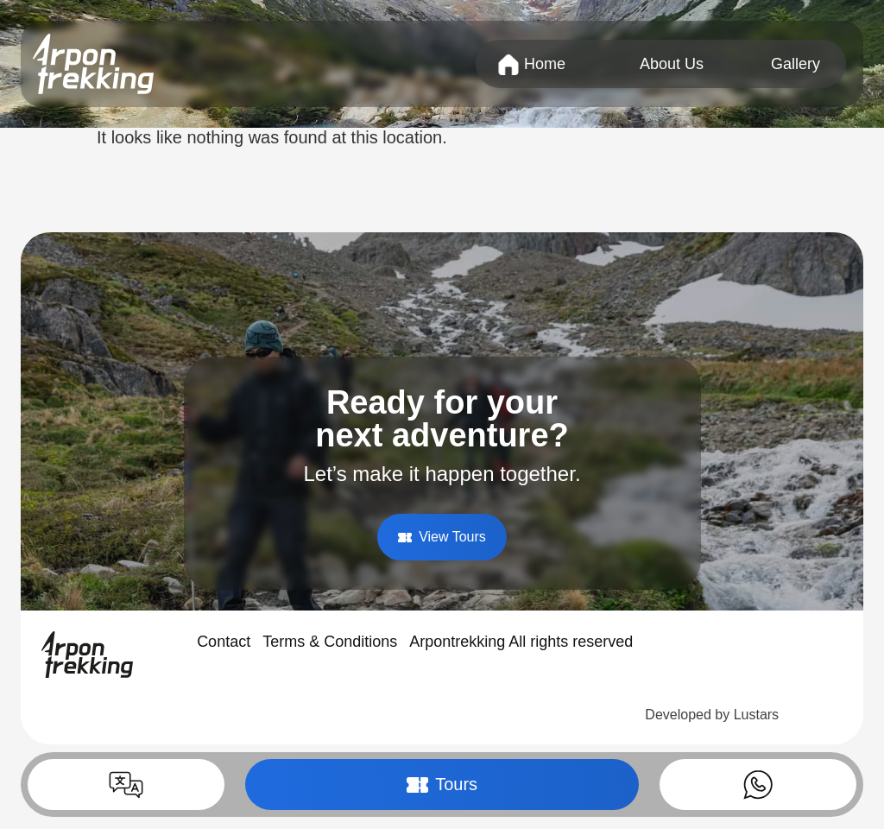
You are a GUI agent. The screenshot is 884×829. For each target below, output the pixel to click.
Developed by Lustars (712, 714)
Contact (223, 641)
